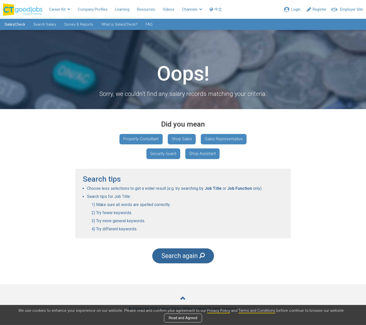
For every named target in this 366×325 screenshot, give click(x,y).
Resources (146, 9)
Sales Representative (224, 139)
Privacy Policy (218, 310)
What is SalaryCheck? (119, 24)
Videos (168, 9)
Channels (192, 9)
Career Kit (59, 9)
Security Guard (163, 153)
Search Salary (44, 24)
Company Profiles (93, 9)
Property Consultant (140, 139)
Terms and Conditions (257, 310)
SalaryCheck (14, 24)
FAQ (148, 24)
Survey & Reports (78, 24)
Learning (122, 9)
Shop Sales (182, 139)
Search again (183, 256)
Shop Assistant (202, 153)
